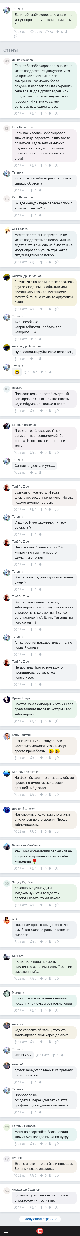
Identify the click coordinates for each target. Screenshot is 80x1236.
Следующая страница (40, 1219)
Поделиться (15, 35)
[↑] (58, 31)
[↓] (66, 31)
